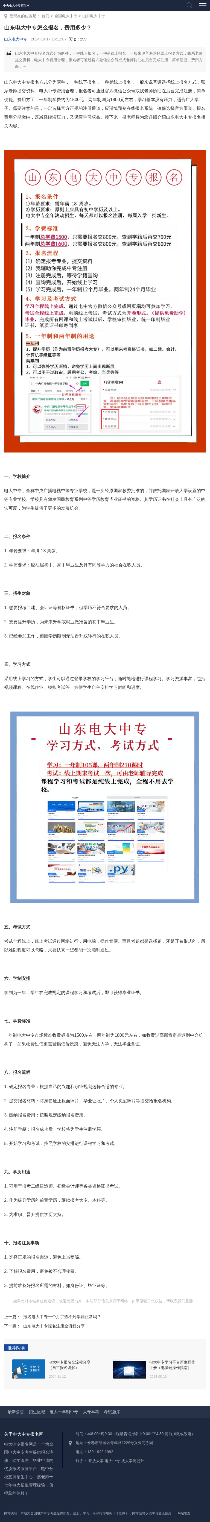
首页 (45, 16)
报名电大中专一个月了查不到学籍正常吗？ (62, 1316)
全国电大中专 (65, 16)
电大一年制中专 (63, 1411)
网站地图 (184, 1513)
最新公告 (16, 1411)
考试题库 (112, 1411)
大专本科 (91, 1411)
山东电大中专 (93, 16)
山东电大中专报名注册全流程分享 (54, 1326)
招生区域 (37, 1411)
